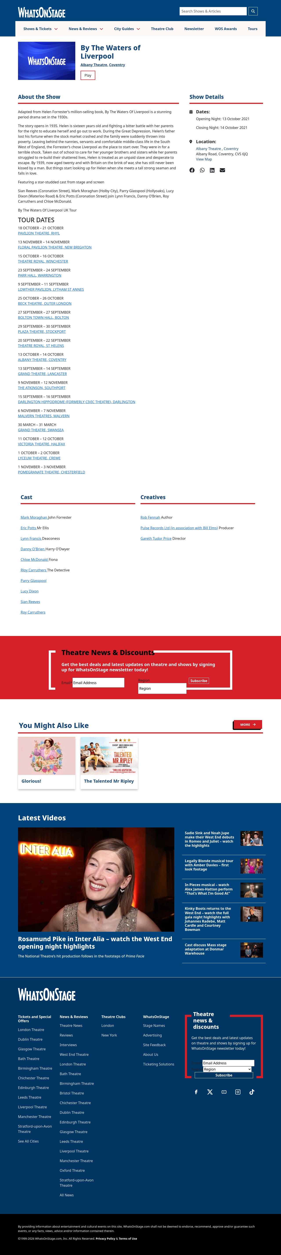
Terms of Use (128, 1239)
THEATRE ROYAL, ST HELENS (41, 345)
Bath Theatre (28, 1058)
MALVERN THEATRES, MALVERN (44, 416)
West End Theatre (74, 1054)
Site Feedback (154, 1044)
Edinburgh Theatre (33, 1087)
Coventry (117, 64)
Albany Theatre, (94, 64)
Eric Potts (29, 527)
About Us (150, 1054)
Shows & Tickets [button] (40, 28)
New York (109, 1035)
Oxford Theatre (72, 1170)
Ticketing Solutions (158, 1064)
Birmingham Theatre (35, 1068)
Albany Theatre (209, 148)
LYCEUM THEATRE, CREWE (39, 458)
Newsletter (194, 28)
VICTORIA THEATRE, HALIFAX (41, 444)
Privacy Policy (105, 1239)
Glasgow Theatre (32, 1049)
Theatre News (71, 1025)
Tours (253, 28)
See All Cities (28, 1141)
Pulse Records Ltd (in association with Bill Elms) (179, 527)
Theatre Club (162, 28)
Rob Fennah (150, 517)
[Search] (213, 11)
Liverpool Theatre (32, 1107)
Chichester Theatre (33, 1078)
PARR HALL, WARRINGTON (39, 275)
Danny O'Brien (33, 549)
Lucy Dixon (30, 591)
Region (144, 680)
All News (67, 1195)
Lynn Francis (31, 538)
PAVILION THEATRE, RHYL (39, 233)
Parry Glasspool (34, 580)
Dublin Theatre (30, 1039)
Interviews (68, 1044)
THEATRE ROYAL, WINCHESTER (43, 261)
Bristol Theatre (72, 1093)
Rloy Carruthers (34, 570)
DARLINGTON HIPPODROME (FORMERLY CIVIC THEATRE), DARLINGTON (76, 401)
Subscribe (198, 680)
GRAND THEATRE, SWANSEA (41, 430)
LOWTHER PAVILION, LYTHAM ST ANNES (51, 289)
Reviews (66, 1035)
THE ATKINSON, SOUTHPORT (41, 387)
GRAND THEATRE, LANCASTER (42, 373)
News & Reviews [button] (86, 28)
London (107, 1025)
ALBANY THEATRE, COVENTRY (42, 359)
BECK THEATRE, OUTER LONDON (45, 303)
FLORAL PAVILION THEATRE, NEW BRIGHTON (55, 247)
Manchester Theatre (34, 1116)
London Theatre (31, 1029)
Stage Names (154, 1025)
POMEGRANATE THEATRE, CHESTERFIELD (51, 472)
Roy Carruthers (33, 612)
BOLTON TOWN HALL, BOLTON (43, 317)
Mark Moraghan (34, 517)
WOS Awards (226, 28)
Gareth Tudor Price (155, 538)
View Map (204, 159)
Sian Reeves (30, 601)
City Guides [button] (127, 28)
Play (88, 75)
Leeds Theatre (29, 1097)
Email (66, 682)
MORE (248, 724)
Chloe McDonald (35, 559)
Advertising (152, 1035)
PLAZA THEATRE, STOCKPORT (42, 331)
